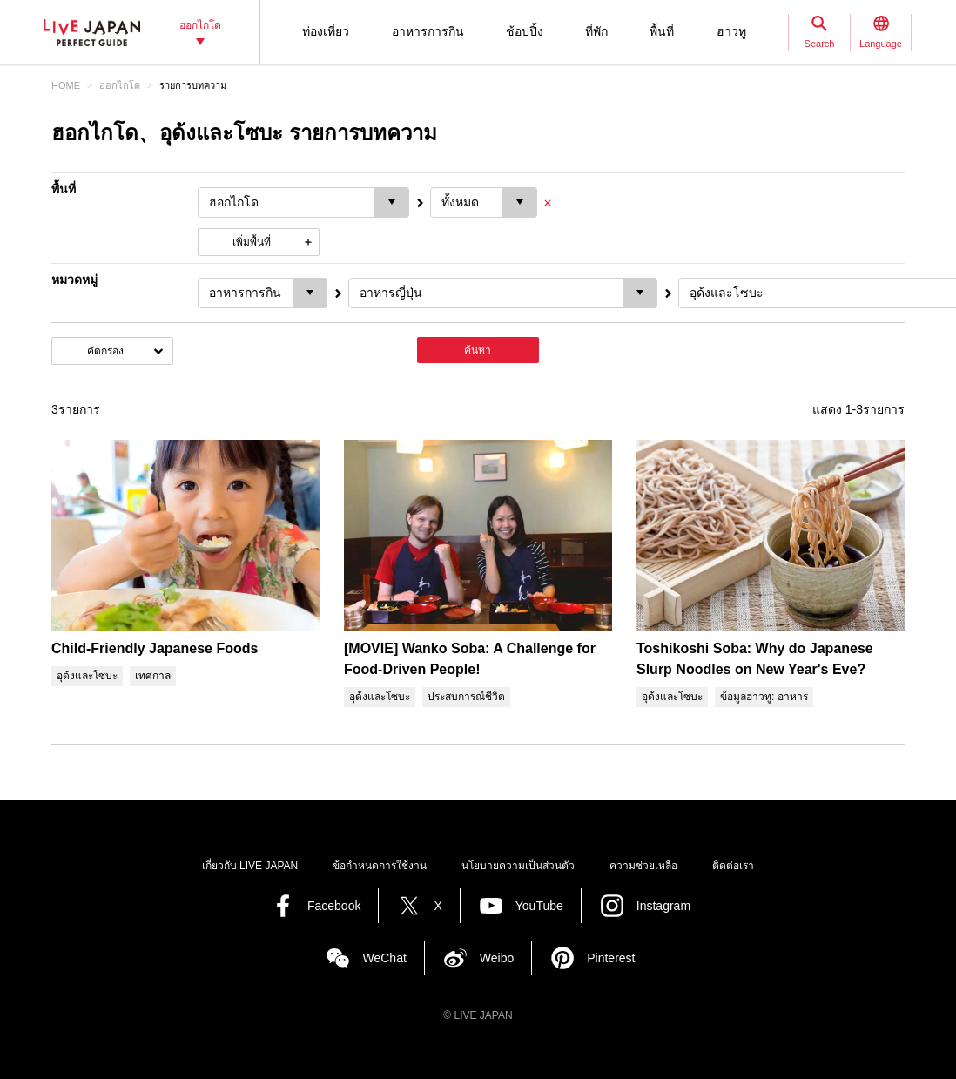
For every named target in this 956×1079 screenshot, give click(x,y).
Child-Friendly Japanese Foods (154, 648)
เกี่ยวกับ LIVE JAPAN (250, 866)
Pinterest (611, 958)
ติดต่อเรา (733, 866)
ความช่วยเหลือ (643, 866)
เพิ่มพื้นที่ (251, 242)
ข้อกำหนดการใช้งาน (380, 866)
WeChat (384, 958)
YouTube (539, 906)
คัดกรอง (105, 351)
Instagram (663, 906)
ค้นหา (477, 350)
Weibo (497, 958)
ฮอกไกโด (119, 85)
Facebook (333, 906)
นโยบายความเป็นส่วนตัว (518, 866)
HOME (65, 85)
